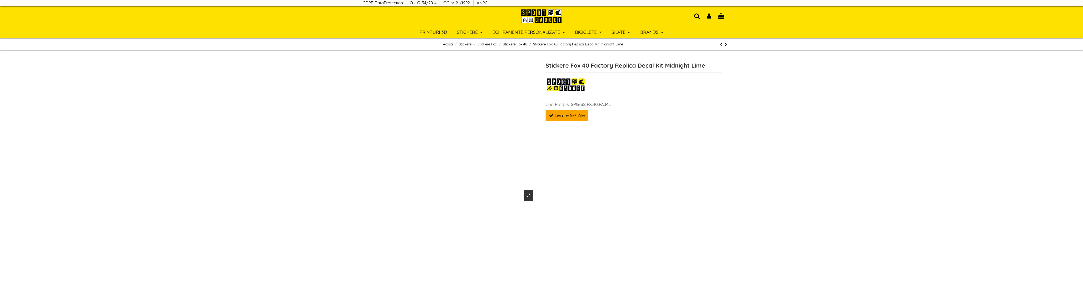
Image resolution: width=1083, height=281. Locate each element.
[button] (651, 32)
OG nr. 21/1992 (457, 2)
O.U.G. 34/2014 (424, 2)
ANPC (482, 2)
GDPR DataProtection (383, 2)
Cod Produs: (558, 104)
